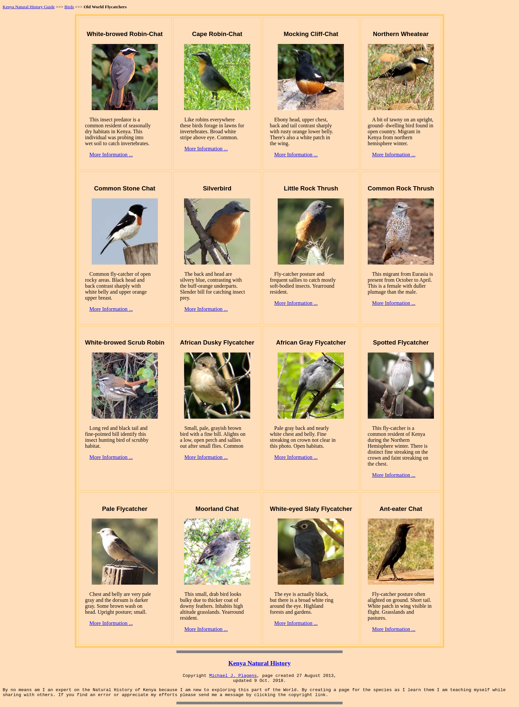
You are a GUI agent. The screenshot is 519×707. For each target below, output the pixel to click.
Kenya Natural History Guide (29, 6)
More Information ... (111, 154)
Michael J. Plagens (233, 675)
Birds (69, 6)
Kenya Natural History (259, 663)
